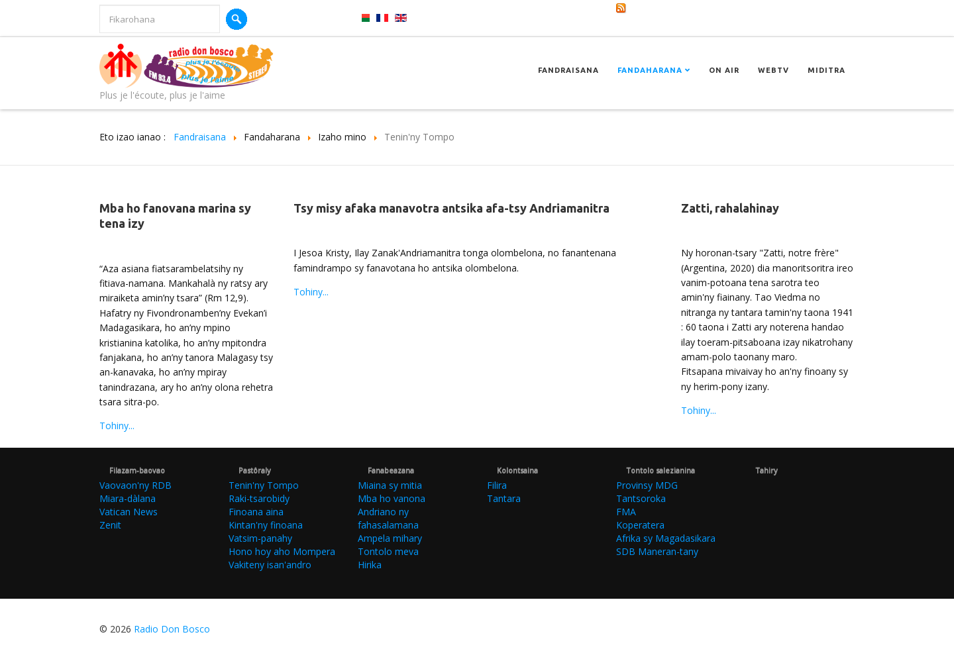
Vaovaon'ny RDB (135, 485)
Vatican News (128, 511)
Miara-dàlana (127, 498)
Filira (497, 485)
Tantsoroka (641, 498)
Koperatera (640, 525)
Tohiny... (116, 425)
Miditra (826, 70)
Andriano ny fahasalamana (388, 518)
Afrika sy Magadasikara (666, 538)
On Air (724, 70)
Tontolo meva (388, 551)
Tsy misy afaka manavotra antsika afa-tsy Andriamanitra (451, 208)
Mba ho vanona (391, 498)
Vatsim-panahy (260, 538)
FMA (626, 511)
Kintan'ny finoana (266, 525)
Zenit (110, 525)
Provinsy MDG (647, 485)
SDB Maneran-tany (657, 551)
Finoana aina (256, 511)
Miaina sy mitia (390, 485)
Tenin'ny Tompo (264, 485)
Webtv (773, 70)
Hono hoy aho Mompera (282, 551)
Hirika (370, 564)
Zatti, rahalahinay (730, 208)
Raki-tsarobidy (259, 498)
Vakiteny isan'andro (270, 564)
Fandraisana (568, 70)
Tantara (504, 498)
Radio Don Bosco (172, 629)
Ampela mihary (390, 538)
